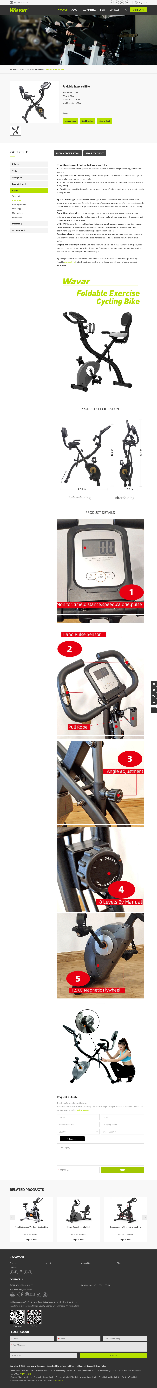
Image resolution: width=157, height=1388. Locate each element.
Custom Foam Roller (89, 1377)
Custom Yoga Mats (44, 1380)
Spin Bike (40, 69)
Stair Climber (17, 213)
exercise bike (69, 262)
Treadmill (16, 196)
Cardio (31, 69)
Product (62, 10)
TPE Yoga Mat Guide (87, 1370)
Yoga (15, 171)
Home (15, 69)
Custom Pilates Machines (21, 1377)
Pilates (16, 164)
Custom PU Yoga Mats (107, 1370)
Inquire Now (31, 1239)
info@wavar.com (21, 2)
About (75, 10)
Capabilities (89, 10)
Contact (114, 10)
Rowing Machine (19, 204)
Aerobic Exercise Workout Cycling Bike (31, 1227)
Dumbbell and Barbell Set (110, 1377)
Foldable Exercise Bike (55, 69)
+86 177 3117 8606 (102, 1285)
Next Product (87, 121)
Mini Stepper (17, 208)
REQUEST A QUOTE (95, 153)
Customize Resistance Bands (22, 1380)
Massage (17, 223)
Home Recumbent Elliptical (78, 1227)
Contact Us (16, 1279)
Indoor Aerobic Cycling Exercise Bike (125, 1227)
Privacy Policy (100, 1366)
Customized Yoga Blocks (43, 1377)
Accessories (29, 217)
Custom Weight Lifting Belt (67, 1377)
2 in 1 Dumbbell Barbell (40, 1370)
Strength (17, 177)
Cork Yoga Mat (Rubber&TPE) (64, 1370)
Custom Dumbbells (130, 1377)
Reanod (89, 1366)
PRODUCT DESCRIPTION (67, 153)
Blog (102, 10)
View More (25, 1374)
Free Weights (19, 184)
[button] (12, 1217)
